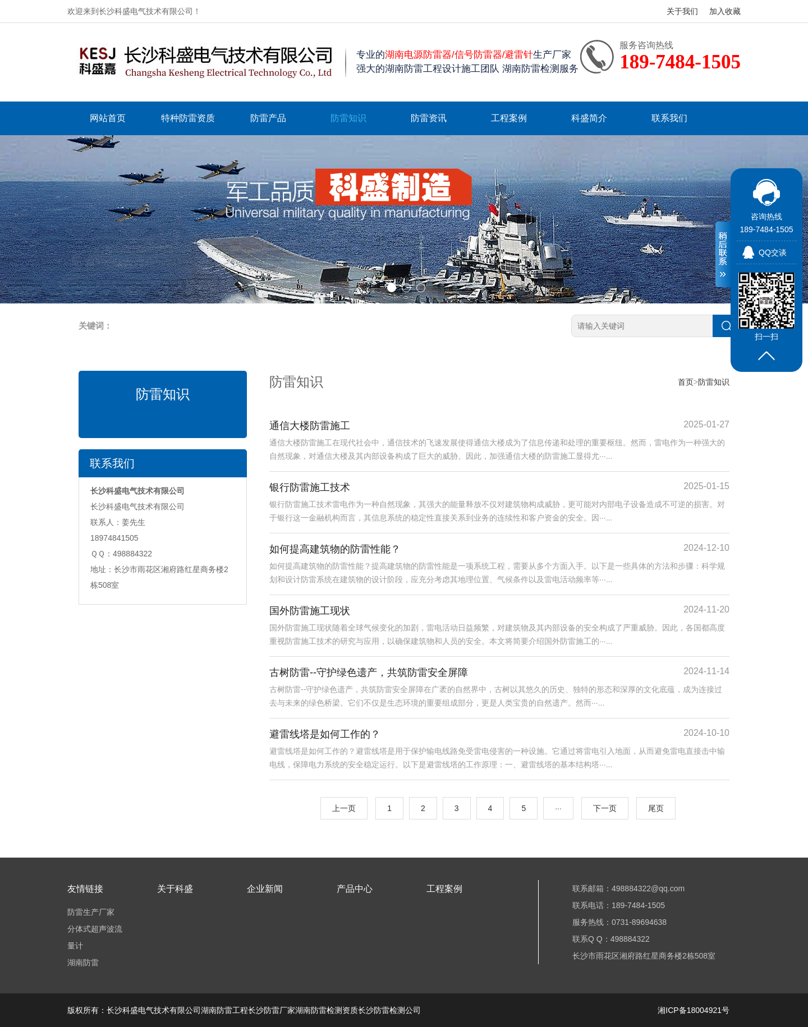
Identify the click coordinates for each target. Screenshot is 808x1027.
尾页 (656, 808)
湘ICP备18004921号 (693, 1010)
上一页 (344, 808)
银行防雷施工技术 (309, 487)
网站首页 (108, 118)
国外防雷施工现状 (309, 610)
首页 (686, 381)
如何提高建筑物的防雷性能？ (335, 549)
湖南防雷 (83, 962)
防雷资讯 (429, 118)
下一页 (605, 808)
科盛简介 (589, 118)
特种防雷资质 (188, 118)
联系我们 (669, 118)
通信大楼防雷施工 (309, 425)
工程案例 (509, 118)
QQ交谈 (773, 252)
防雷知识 (348, 118)
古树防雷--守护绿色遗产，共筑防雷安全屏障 (368, 672)
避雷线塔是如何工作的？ (324, 734)
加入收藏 (725, 11)
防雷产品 (268, 118)
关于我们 (682, 11)
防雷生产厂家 (90, 912)
